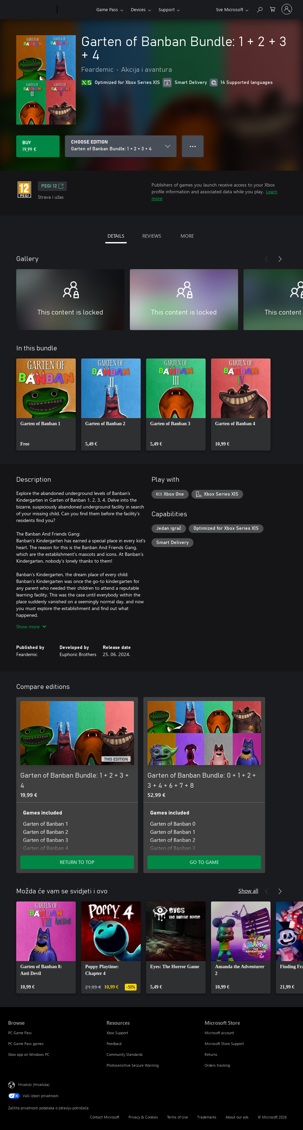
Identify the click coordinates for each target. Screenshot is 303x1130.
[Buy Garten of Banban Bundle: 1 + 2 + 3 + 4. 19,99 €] (38, 146)
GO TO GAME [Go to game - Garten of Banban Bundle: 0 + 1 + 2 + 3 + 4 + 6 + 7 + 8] (204, 862)
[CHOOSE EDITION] (121, 146)
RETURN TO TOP (77, 862)
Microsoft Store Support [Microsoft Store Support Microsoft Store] (224, 1043)
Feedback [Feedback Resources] (114, 1043)
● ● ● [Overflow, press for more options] (193, 146)
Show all (248, 890)
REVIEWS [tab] (151, 236)
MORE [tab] (187, 236)
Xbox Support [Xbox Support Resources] (117, 1032)
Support (166, 9)
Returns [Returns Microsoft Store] (211, 1054)
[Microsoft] (31, 9)
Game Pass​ (107, 9)
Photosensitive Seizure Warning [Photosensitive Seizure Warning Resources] (133, 1065)
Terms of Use (177, 1117)
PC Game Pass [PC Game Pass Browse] (20, 1032)
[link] (46, 404)
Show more (31, 626)
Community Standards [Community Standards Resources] (125, 1054)
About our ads (237, 1117)
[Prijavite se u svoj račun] (287, 9)
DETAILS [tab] (116, 236)
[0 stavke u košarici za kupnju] (272, 9)
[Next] (280, 259)
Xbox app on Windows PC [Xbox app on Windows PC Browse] (28, 1054)
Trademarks (206, 1117)
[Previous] (266, 259)
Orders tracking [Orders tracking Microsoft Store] (217, 1065)
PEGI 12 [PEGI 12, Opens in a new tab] (52, 186)
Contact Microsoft (104, 1117)
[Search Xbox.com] (259, 8)
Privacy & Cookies (143, 1117)
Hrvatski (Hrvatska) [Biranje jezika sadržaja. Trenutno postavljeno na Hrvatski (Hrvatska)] (33, 1084)
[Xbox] (76, 9)
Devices (138, 9)
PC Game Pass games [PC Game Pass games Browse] (26, 1043)
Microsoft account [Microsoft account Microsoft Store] (219, 1032)
